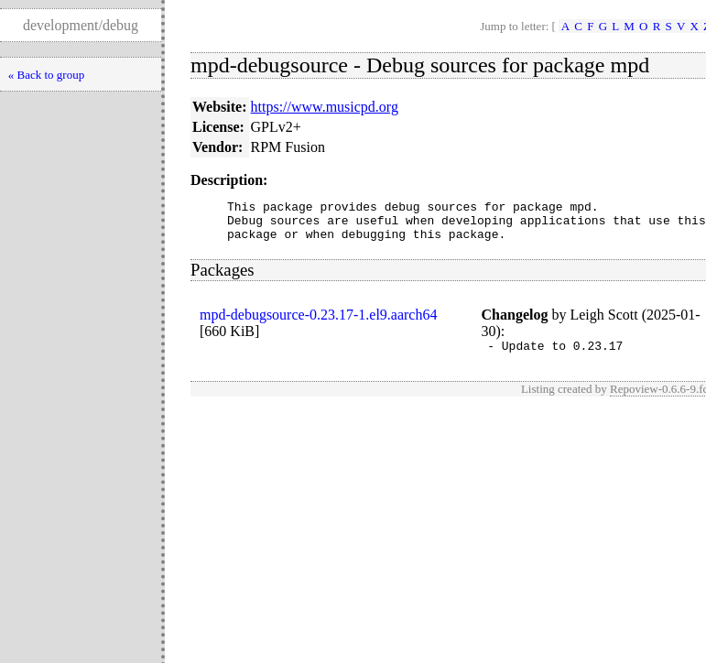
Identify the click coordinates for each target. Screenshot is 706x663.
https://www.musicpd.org (324, 106)
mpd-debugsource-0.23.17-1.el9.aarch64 (318, 323)
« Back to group (46, 75)
